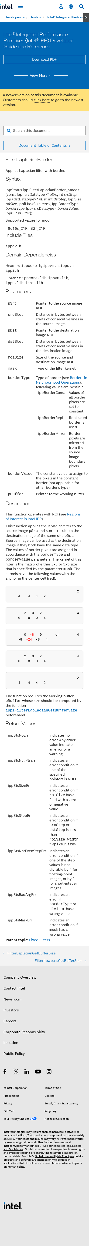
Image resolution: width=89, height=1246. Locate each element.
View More (41, 75)
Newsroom (12, 999)
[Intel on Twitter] (16, 1072)
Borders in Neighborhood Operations (61, 380)
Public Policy (14, 1053)
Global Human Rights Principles (54, 1156)
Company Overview (19, 977)
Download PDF (44, 59)
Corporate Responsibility (24, 1032)
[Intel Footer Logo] (12, 1205)
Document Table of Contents (43, 145)
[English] (71, 6)
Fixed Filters (39, 940)
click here (42, 100)
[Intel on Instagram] (49, 1072)
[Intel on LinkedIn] (27, 1072)
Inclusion (10, 1042)
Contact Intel (14, 988)
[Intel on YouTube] (38, 1072)
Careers (9, 1021)
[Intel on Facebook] (5, 1072)
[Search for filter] (44, 130)
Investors (11, 1010)
